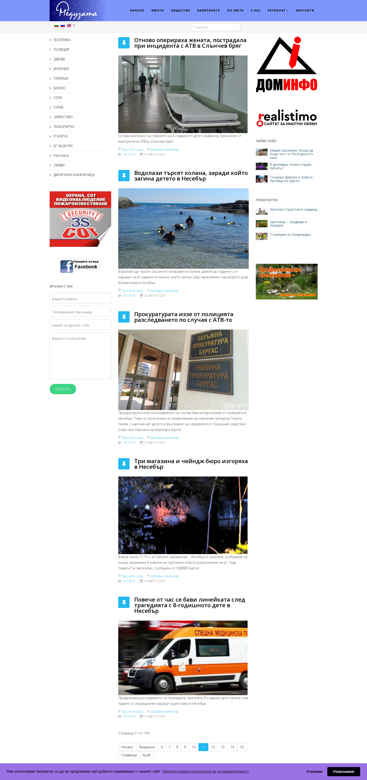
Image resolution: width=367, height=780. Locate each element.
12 (213, 747)
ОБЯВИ (58, 165)
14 (232, 747)
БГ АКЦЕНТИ (62, 146)
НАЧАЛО (137, 10)
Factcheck (61, 155)
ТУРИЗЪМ (60, 78)
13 (223, 747)
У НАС (256, 10)
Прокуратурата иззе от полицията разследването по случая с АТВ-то (183, 316)
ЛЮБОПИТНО (64, 126)
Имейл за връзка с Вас (71, 325)
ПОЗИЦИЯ (61, 49)
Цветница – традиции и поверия (288, 224)
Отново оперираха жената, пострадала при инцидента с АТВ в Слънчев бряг (190, 42)
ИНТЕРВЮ (61, 69)
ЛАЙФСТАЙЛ (63, 117)
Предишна (147, 747)
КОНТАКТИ (305, 10)
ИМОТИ (157, 10)
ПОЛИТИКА (62, 40)
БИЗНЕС (59, 88)
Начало (127, 747)
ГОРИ (57, 97)
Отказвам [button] (314, 771)
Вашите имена (64, 298)
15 (242, 747)
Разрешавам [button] (343, 771)
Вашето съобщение (69, 338)
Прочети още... (133, 149)
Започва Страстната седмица (293, 209)
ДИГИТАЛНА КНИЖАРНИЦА (74, 175)
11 (203, 747)
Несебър (129, 154)
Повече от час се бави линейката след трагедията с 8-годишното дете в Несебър (189, 605)
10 (194, 747)
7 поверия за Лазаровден (290, 234)
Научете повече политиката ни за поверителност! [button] (206, 771)
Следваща (129, 755)
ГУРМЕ (58, 107)
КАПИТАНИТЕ (208, 10)
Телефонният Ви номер (72, 312)
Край (146, 755)
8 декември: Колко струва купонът (290, 166)
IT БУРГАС (60, 136)
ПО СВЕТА (235, 10)
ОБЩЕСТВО (180, 10)
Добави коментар (164, 149)
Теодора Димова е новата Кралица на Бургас (291, 179)
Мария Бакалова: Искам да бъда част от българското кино (291, 154)
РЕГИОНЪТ (277, 10)
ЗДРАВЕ (59, 59)
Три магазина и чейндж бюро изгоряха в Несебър (191, 463)
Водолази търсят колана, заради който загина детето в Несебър (191, 175)
